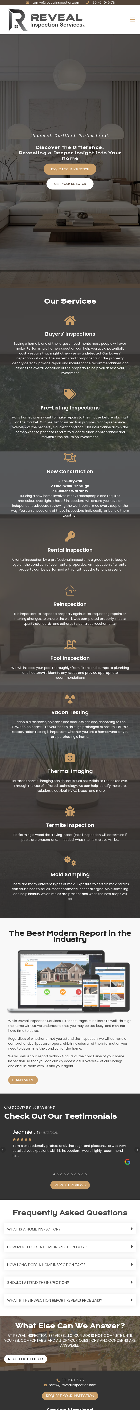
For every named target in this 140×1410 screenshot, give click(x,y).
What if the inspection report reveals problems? (54, 1300)
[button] (110, 19)
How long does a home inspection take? (46, 1264)
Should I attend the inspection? (38, 1282)
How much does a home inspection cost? (47, 1247)
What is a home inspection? (34, 1229)
